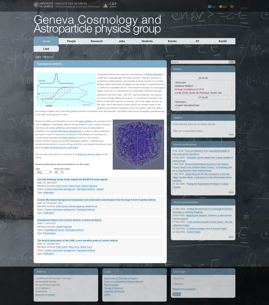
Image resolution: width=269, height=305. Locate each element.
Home (46, 41)
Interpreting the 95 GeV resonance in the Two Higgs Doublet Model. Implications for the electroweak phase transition (202, 177)
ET (197, 41)
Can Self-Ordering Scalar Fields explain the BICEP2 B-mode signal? (72, 179)
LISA (46, 48)
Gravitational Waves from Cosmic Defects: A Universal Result (69, 220)
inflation (46, 124)
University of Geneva (114, 291)
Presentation (49, 233)
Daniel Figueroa (89, 186)
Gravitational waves (54, 230)
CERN (107, 295)
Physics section (111, 285)
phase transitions (154, 74)
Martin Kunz (75, 186)
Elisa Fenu (74, 247)
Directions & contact (45, 295)
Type (37, 168)
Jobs (122, 41)
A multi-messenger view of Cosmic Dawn (207, 228)
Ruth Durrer (62, 186)
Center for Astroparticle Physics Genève (123, 281)
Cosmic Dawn (193, 232)
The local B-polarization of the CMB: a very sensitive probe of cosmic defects (77, 240)
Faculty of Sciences (113, 288)
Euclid (223, 41)
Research (97, 41)
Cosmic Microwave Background (65, 131)
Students (147, 41)
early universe (86, 121)
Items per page (62, 168)
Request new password (184, 289)
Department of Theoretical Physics (120, 278)
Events (172, 41)
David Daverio (69, 137)
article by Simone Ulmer (89, 154)
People (71, 41)
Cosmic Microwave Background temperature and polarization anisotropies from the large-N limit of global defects (96, 199)
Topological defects (85, 189)
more (231, 134)
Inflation (100, 189)
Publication (48, 192)
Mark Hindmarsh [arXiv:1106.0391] (61, 147)
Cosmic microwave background (60, 189)
